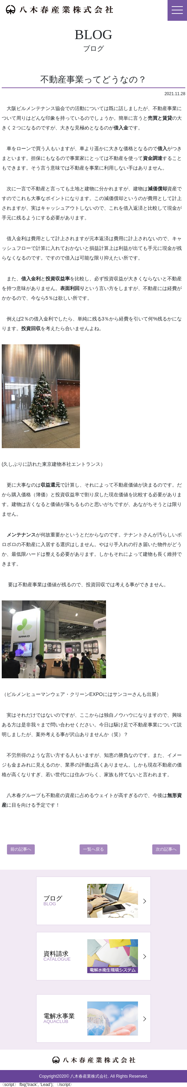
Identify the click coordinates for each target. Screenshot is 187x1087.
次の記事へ (166, 849)
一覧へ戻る (93, 849)
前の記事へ (20, 849)
